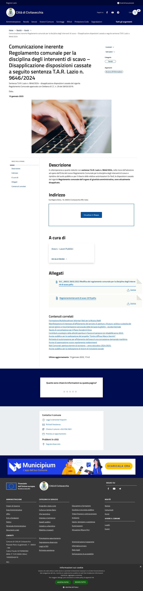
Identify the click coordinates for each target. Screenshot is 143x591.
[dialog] (71, 577)
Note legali (76, 549)
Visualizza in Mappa (91, 215)
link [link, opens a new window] (93, 578)
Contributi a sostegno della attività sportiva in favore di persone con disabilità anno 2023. (86, 333)
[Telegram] (114, 12)
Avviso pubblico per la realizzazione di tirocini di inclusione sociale (76, 348)
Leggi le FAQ (43, 546)
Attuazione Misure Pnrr (81, 530)
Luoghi (107, 525)
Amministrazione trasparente (83, 541)
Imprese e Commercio (47, 518)
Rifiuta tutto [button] (80, 582)
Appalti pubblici (45, 522)
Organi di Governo (13, 506)
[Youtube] (109, 12)
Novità (19, 30)
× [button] (140, 567)
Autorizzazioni (77, 525)
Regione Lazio (11, 3)
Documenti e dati (12, 530)
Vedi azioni (111, 52)
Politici (8, 522)
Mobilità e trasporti (46, 530)
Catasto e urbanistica (47, 526)
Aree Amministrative (14, 510)
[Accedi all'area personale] (125, 3)
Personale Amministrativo (16, 526)
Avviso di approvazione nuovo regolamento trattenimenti (73, 342)
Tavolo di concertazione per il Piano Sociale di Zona (70, 329)
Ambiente (75, 517)
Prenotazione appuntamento (50, 538)
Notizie (107, 506)
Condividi (110, 47)
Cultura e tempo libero (47, 510)
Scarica (131, 289)
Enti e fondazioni (12, 518)
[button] (71, 587)
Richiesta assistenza (46, 550)
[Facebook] (103, 12)
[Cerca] (134, 12)
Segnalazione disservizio (48, 542)
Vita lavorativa (44, 514)
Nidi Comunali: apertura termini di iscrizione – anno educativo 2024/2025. (80, 345)
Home (11, 30)
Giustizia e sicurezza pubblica (83, 509)
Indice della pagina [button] (18, 161)
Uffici (8, 514)
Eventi (107, 529)
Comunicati (109, 510)
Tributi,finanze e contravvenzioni (84, 513)
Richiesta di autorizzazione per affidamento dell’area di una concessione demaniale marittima (88, 339)
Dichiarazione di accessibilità (82, 554)
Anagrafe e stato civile (47, 506)
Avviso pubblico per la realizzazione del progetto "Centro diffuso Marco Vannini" (82, 336)
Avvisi (26, 30)
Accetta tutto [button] (63, 582)
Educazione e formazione (81, 505)
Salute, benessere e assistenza (83, 521)
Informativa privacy (79, 545)
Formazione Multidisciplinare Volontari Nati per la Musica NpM (75, 320)
